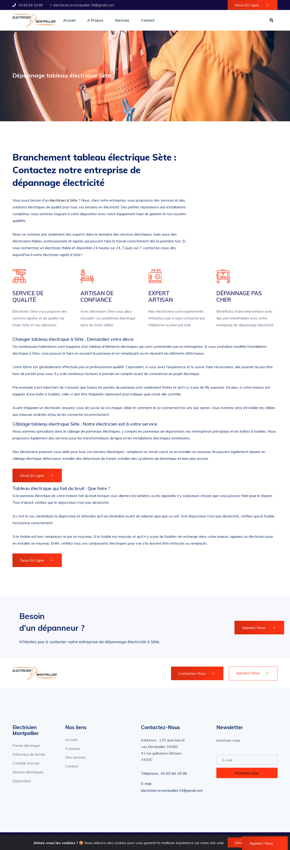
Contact (148, 20)
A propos (95, 20)
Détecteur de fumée (28, 754)
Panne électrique (26, 745)
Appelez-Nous (258, 627)
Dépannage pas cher (239, 296)
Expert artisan (160, 296)
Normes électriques (28, 772)
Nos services (75, 757)
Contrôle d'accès (25, 763)
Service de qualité (28, 296)
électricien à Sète (63, 200)
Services (122, 20)
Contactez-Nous (197, 673)
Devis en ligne (252, 5)
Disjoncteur (21, 781)
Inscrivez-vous (247, 773)
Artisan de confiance (97, 296)
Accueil (69, 20)
